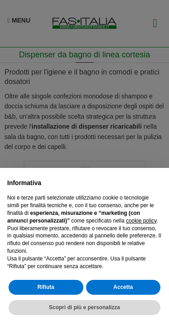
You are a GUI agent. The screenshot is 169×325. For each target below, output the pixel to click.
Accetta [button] (123, 287)
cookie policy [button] (141, 221)
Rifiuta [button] (45, 287)
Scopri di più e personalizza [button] (84, 307)
